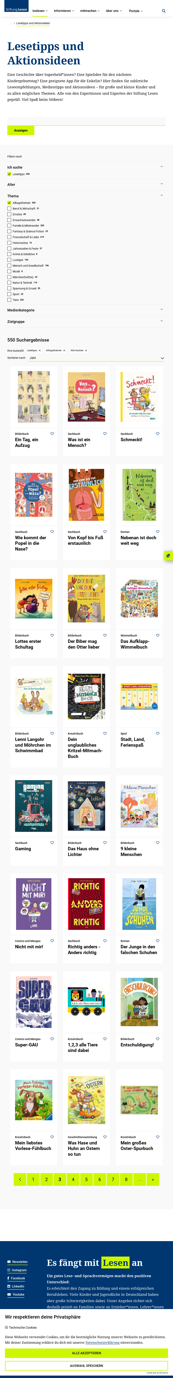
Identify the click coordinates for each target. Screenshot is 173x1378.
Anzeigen (21, 130)
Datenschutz (16, 1355)
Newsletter (17, 1262)
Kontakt (86, 1348)
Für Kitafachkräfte (59, 1355)
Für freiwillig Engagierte (63, 1361)
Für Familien (125, 1348)
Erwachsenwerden (24, 220)
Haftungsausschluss (21, 1361)
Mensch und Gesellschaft (28, 265)
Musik (16, 271)
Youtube (15, 1294)
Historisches (20, 242)
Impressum (15, 1367)
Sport (16, 294)
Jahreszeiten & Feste (25, 248)
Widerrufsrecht (17, 1348)
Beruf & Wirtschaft (24, 208)
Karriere (52, 1348)
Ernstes (17, 214)
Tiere (16, 300)
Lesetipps (19, 174)
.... (139, 1179)
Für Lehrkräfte (88, 1355)
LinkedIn (15, 1286)
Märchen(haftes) (23, 277)
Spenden (104, 1348)
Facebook (16, 1278)
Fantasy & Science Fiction (28, 231)
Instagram (17, 1270)
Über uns (69, 1348)
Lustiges (18, 259)
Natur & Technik (22, 282)
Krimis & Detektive (24, 254)
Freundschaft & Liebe (26, 237)
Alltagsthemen (22, 202)
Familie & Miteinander (26, 225)
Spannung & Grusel (24, 288)
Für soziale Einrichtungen (121, 1355)
